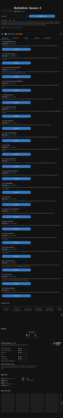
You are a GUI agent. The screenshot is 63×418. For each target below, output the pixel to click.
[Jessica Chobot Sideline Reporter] (28, 315)
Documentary (8, 378)
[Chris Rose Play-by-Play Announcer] (17, 315)
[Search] (61, 2)
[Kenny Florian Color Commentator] (39, 315)
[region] (31, 411)
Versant (12, 406)
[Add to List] (61, 11)
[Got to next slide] (61, 315)
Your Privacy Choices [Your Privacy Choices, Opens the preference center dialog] (16, 415)
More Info (37, 33)
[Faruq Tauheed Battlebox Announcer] (49, 315)
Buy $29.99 (44, 16)
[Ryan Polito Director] (6, 315)
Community (27, 337)
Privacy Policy (49, 406)
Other (13, 378)
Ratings (26, 33)
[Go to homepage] (14, 2)
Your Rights (40, 408)
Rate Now (35, 337)
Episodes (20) (5, 33)
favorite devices (17, 27)
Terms (28, 406)
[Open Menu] (2, 2)
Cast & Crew (16, 33)
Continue (27, 415)
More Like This (47, 33)
